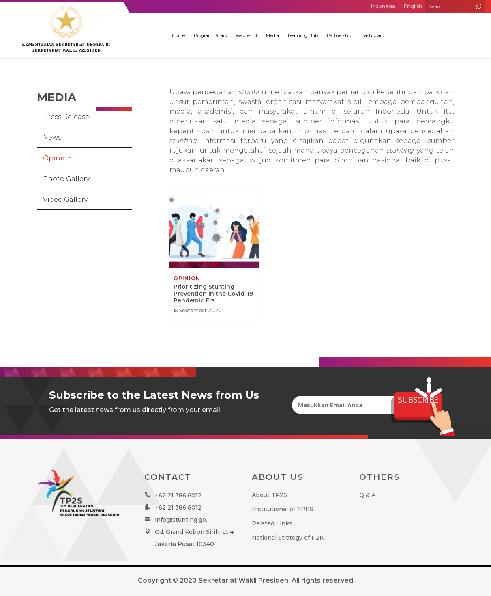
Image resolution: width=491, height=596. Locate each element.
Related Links (272, 523)
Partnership (339, 35)
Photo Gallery (66, 179)
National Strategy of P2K (288, 537)
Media (272, 35)
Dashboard (372, 35)
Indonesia (383, 6)
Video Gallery (65, 199)
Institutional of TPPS (282, 509)
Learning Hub (303, 35)
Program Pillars (210, 35)
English (413, 6)
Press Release (66, 117)
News (52, 137)
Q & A (367, 495)
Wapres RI (246, 35)
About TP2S (269, 495)
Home (178, 35)
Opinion (57, 158)
